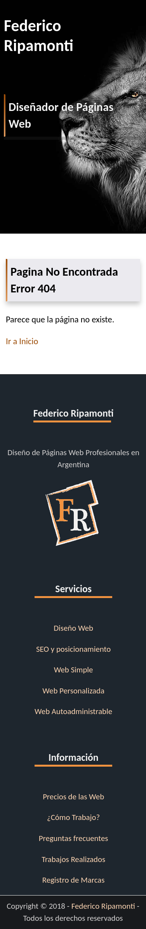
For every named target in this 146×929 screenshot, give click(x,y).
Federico (75, 35)
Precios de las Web (73, 797)
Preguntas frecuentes (73, 838)
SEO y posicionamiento (73, 649)
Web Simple (73, 670)
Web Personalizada (73, 691)
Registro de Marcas (73, 880)
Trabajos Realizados (73, 859)
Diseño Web (73, 628)
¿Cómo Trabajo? (73, 817)
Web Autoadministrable (73, 711)
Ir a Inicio (22, 341)
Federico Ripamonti (103, 906)
